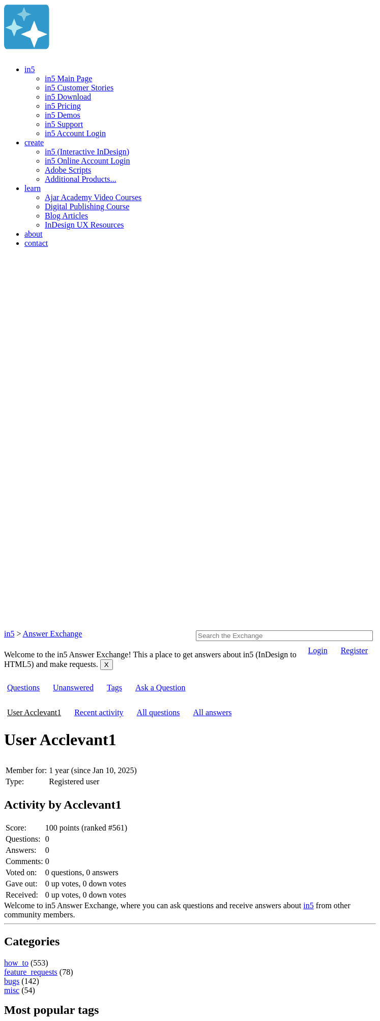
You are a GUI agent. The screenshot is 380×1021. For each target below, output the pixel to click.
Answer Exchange (52, 633)
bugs (11, 981)
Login (317, 650)
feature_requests (30, 972)
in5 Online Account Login (87, 160)
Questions (23, 687)
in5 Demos (62, 115)
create (34, 142)
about (33, 234)
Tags (114, 687)
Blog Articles (66, 215)
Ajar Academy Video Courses (93, 197)
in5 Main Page (68, 78)
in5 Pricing (63, 106)
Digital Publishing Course (87, 206)
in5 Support (64, 124)
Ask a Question (160, 687)
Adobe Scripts (68, 170)
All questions (158, 712)
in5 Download (68, 96)
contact (36, 243)
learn (32, 188)
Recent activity (98, 712)
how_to (16, 963)
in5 (29, 69)
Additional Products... (80, 179)
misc (11, 990)
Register (354, 650)
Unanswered (73, 687)
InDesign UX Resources (84, 224)
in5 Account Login (75, 133)
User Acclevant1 (34, 712)
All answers (212, 712)
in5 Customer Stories (79, 87)
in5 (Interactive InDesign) (87, 151)
